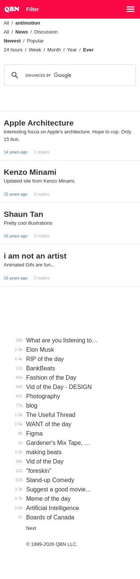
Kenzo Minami (30, 172)
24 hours (13, 50)
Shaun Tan (23, 214)
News (21, 32)
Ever (88, 50)
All (6, 23)
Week (35, 50)
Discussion (46, 32)
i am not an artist (35, 255)
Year (72, 50)
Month (54, 50)
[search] (68, 75)
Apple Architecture (39, 122)
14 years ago (16, 152)
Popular (35, 41)
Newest (12, 41)
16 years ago (16, 236)
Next (31, 528)
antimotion (27, 23)
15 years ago (16, 194)
